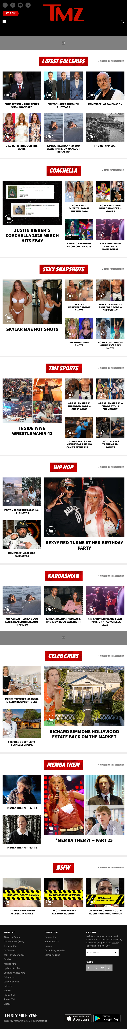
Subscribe (115, 952)
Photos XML (10, 999)
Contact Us (50, 937)
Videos (7, 1004)
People (7, 990)
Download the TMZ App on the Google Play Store (106, 1018)
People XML (10, 995)
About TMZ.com (12, 937)
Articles (7, 959)
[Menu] (4, 21)
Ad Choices (9, 950)
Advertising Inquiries (55, 950)
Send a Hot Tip (52, 941)
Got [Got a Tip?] (11, 13)
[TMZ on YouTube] (102, 967)
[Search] (122, 21)
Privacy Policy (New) (14, 941)
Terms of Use (10, 946)
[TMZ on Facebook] (5, 5)
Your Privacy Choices (14, 955)
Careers (48, 946)
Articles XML (10, 964)
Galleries (8, 986)
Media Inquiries (52, 955)
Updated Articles (12, 968)
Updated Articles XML (14, 972)
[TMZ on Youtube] (20, 5)
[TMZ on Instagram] (28, 5)
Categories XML (11, 981)
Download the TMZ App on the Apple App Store (78, 1018)
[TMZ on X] (12, 5)
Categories (9, 977)
